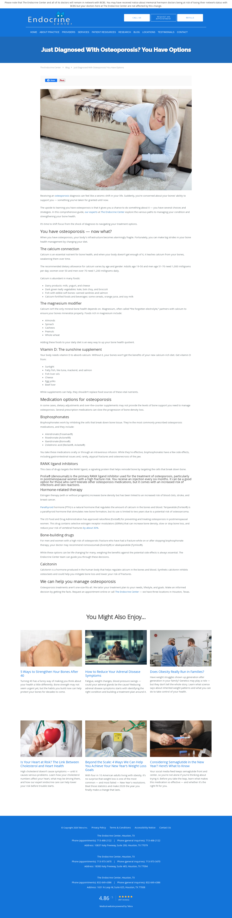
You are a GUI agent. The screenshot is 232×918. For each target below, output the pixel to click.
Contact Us (165, 827)
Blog (67, 67)
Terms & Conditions (120, 827)
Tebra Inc (82, 827)
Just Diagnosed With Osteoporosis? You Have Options (99, 67)
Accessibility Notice (145, 827)
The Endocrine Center (50, 67)
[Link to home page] (61, 17)
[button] (163, 17)
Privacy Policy (99, 827)
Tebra (130, 906)
